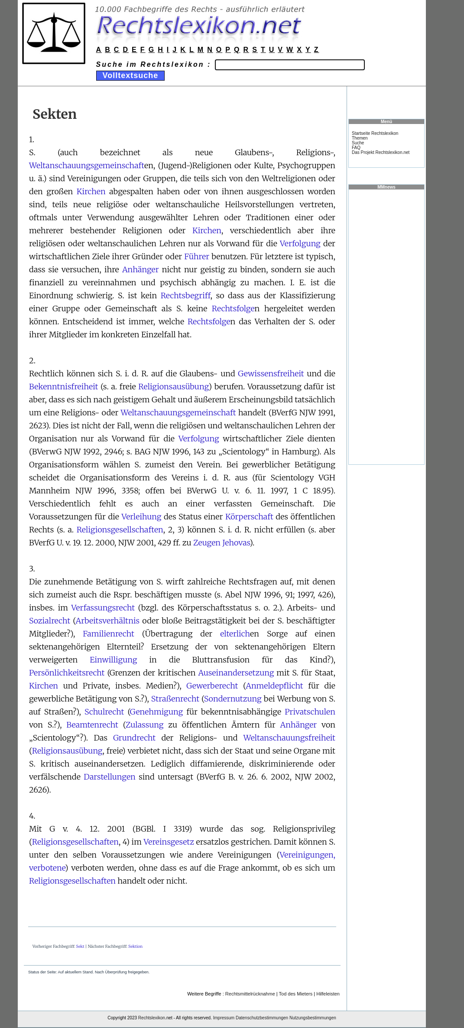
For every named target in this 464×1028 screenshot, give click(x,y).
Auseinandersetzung (236, 673)
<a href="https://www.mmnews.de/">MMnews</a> (386, 326)
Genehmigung (156, 712)
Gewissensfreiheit (271, 374)
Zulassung (144, 725)
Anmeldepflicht (274, 686)
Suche (358, 142)
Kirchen (91, 191)
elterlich (235, 634)
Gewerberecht (212, 686)
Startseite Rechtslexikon (375, 133)
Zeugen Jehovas (221, 543)
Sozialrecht (49, 621)
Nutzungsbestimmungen (312, 1017)
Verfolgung (300, 243)
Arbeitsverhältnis (108, 621)
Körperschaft (249, 517)
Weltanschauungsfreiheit (289, 738)
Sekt (80, 946)
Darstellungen (110, 777)
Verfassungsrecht (103, 608)
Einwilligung (113, 660)
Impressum (223, 1017)
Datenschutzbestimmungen (262, 1017)
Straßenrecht (175, 699)
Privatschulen (310, 712)
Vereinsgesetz (168, 842)
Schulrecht (104, 712)
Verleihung (141, 517)
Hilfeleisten (328, 993)
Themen (360, 138)
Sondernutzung (233, 699)
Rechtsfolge (233, 308)
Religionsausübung (173, 387)
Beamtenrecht (92, 725)
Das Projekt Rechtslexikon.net (380, 152)
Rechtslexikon (151, 1017)
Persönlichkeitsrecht (66, 673)
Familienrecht (108, 634)
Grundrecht (134, 738)
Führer (196, 256)
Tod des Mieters (296, 993)
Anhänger (140, 269)
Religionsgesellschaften (120, 530)
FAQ (356, 147)
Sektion (135, 946)
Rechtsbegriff (186, 295)
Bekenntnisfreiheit (63, 387)
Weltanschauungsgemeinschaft (86, 165)
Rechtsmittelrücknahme (250, 993)
